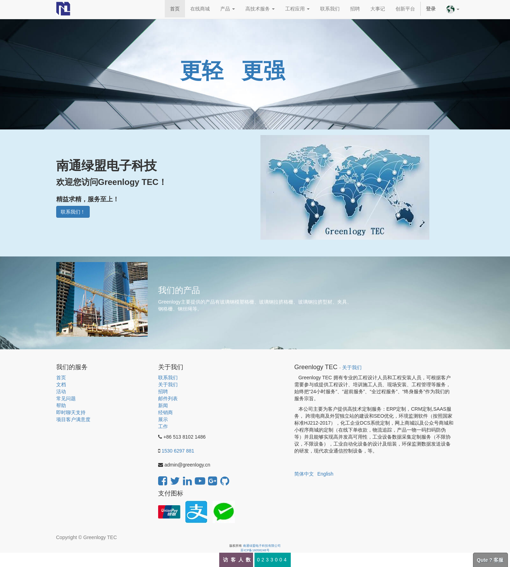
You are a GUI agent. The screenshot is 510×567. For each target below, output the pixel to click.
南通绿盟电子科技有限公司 (262, 545)
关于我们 (168, 384)
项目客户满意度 (73, 419)
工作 (163, 426)
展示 (163, 419)
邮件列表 (168, 398)
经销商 (165, 412)
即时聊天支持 (71, 412)
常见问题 (66, 398)
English (325, 474)
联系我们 (168, 377)
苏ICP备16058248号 (255, 550)
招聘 (163, 391)
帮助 (61, 405)
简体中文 (304, 474)
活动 (61, 391)
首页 (61, 377)
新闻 (163, 405)
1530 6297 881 (178, 451)
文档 (61, 384)
